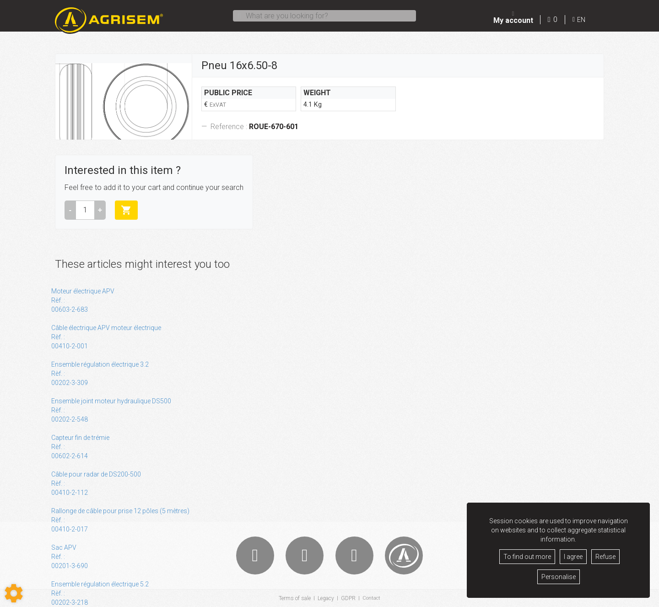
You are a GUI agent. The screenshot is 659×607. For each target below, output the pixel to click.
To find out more (527, 556)
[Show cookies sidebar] (14, 593)
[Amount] (85, 210)
